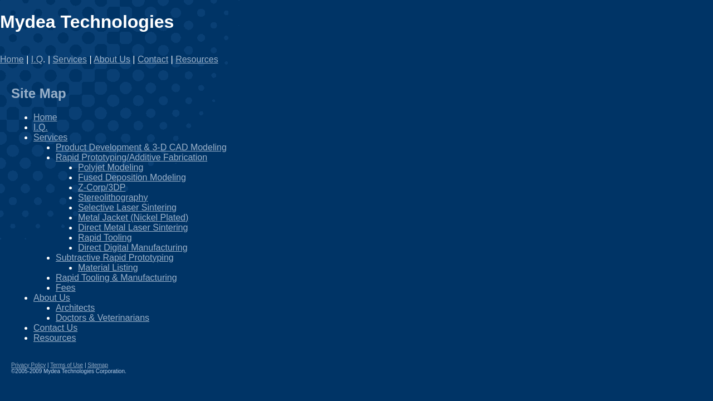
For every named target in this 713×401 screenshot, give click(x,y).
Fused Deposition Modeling (132, 177)
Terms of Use (66, 365)
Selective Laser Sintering (127, 207)
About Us (112, 59)
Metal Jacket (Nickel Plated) (133, 217)
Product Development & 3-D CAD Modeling (141, 147)
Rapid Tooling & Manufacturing (116, 277)
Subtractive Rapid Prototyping (115, 257)
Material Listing (108, 267)
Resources (196, 59)
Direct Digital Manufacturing (133, 247)
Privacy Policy (28, 365)
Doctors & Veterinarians (102, 317)
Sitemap (97, 365)
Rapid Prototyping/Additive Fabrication (131, 157)
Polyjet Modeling (110, 167)
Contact (153, 59)
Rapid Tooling (105, 237)
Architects (75, 307)
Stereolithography (113, 197)
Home (12, 59)
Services (70, 59)
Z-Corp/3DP (101, 187)
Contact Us (55, 327)
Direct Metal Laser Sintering (133, 227)
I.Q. (40, 127)
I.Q (37, 59)
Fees (66, 287)
